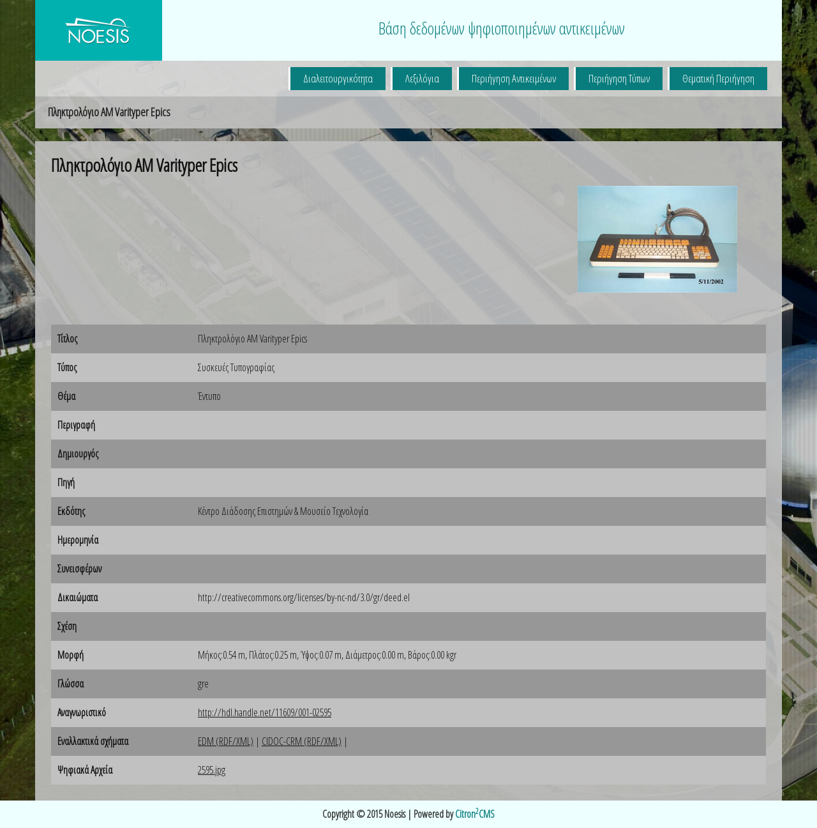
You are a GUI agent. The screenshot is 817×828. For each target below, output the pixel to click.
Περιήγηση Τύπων (619, 78)
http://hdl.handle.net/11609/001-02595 (264, 712)
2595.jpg (211, 770)
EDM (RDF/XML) (225, 741)
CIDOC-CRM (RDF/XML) (301, 741)
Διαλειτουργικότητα (338, 78)
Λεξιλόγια (422, 78)
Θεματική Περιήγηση (718, 78)
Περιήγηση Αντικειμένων (514, 78)
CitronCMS (475, 814)
